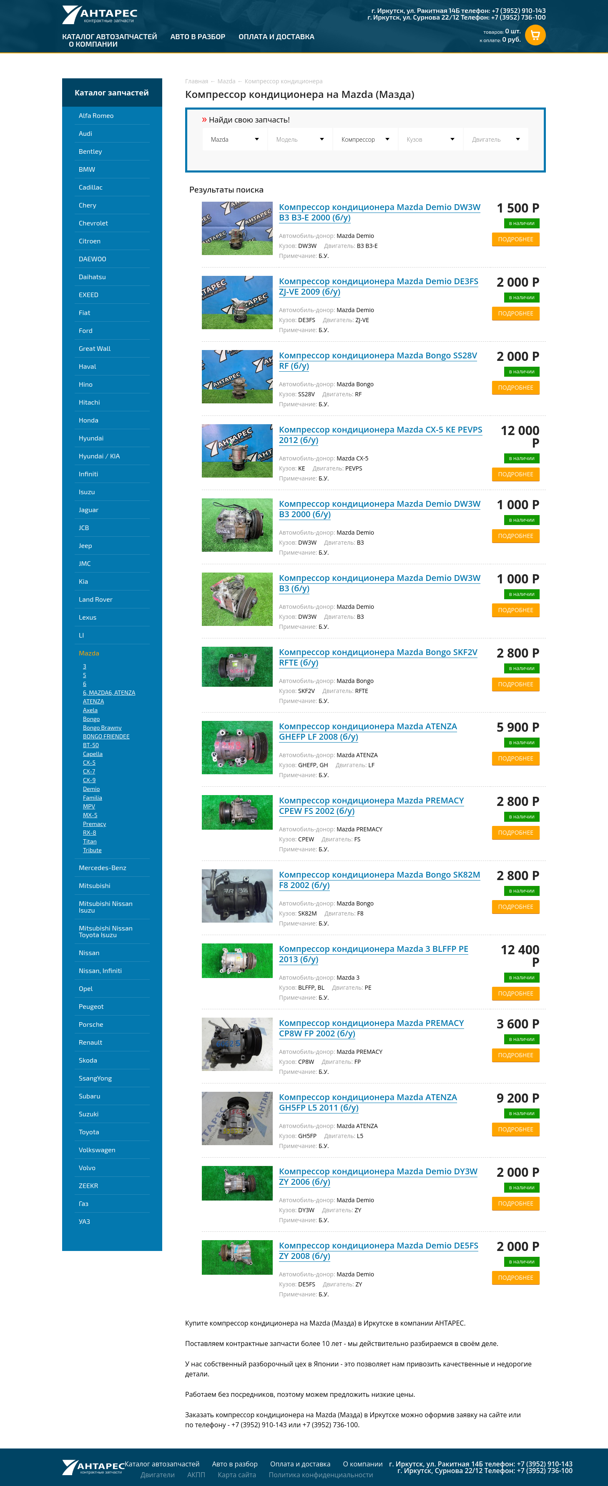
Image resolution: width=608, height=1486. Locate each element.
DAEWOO (92, 259)
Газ (83, 1203)
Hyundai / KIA (99, 456)
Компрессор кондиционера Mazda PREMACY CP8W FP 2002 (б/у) (371, 1028)
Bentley (90, 151)
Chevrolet (93, 223)
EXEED (88, 294)
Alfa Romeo (96, 115)
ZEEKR (88, 1185)
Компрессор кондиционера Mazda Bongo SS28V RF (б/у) (378, 360)
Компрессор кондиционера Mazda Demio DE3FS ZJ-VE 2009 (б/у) (378, 286)
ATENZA (93, 701)
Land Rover (96, 599)
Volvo (87, 1167)
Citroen (89, 241)
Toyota (89, 1132)
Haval (87, 366)
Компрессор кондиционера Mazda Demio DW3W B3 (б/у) (379, 583)
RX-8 (89, 832)
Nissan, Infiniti (100, 970)
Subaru (89, 1096)
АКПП (196, 1474)
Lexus (87, 617)
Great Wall (95, 348)
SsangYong (95, 1078)
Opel (86, 988)
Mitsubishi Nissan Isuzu (106, 906)
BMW (87, 169)
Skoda (88, 1060)
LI (81, 635)
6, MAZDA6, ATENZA (109, 692)
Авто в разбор (198, 36)
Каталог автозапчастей (109, 36)
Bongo (91, 718)
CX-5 (89, 762)
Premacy (94, 823)
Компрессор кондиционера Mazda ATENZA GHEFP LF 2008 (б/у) (368, 731)
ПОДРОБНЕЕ (515, 239)
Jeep (85, 545)
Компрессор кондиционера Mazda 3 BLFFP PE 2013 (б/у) (373, 954)
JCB (84, 527)
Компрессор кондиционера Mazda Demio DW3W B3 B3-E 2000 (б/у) (379, 212)
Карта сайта (237, 1474)
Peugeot (91, 1006)
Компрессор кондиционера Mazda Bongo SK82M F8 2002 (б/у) (379, 880)
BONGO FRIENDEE (106, 736)
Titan (90, 841)
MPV (89, 806)
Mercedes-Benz (102, 867)
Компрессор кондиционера (284, 81)
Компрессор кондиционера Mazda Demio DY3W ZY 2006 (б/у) (378, 1176)
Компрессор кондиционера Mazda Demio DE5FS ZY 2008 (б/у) (378, 1250)
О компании (93, 44)
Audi (85, 133)
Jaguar (88, 509)
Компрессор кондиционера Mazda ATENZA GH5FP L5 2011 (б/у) (368, 1102)
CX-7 (89, 771)
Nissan (89, 952)
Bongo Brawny (102, 727)
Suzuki (89, 1114)
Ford (86, 330)
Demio (91, 788)
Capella (93, 753)
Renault (90, 1042)
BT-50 (91, 744)
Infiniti (88, 474)
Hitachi (89, 402)
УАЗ (84, 1221)
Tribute (92, 849)
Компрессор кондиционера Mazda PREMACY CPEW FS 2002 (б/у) (371, 805)
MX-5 (90, 814)
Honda (88, 420)
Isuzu (87, 491)
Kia (83, 581)
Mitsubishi (95, 885)
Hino (86, 384)
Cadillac (91, 187)
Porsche (91, 1024)
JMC (85, 563)
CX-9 (89, 779)
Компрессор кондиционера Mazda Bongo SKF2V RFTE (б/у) (378, 657)
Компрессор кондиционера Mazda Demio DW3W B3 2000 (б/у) (379, 509)
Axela (90, 709)
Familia (92, 797)
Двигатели (158, 1474)
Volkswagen (97, 1149)
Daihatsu (92, 276)
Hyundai (91, 438)
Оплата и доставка (276, 36)
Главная (197, 81)
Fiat (84, 312)
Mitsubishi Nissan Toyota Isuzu (106, 931)
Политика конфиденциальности (321, 1474)
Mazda (89, 653)
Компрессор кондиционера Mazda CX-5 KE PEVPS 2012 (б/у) (380, 434)
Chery (87, 205)
